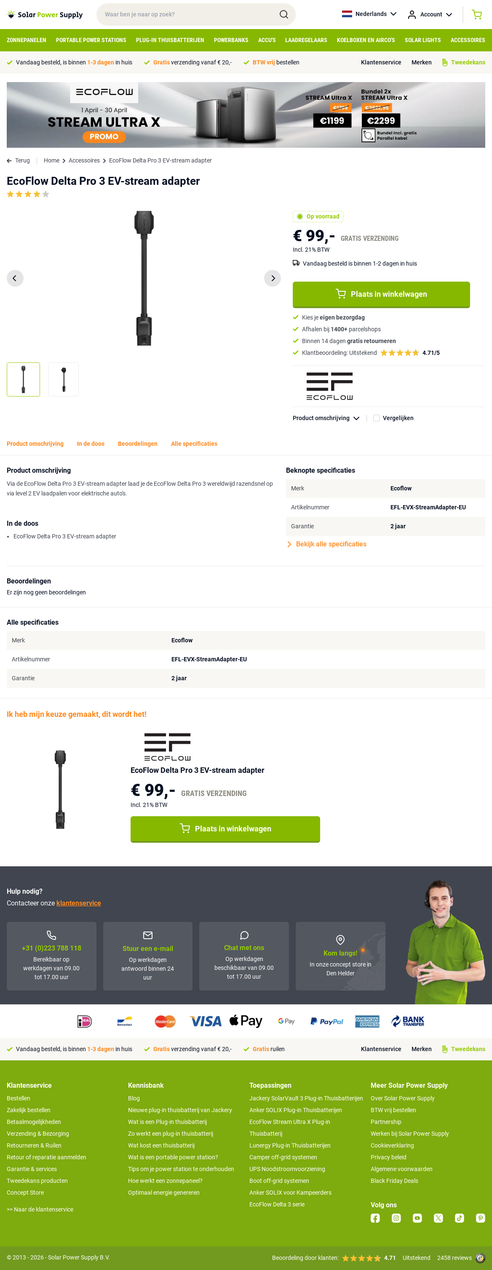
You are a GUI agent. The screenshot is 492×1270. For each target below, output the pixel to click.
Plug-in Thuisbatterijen (170, 40)
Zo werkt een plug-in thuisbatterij (170, 1133)
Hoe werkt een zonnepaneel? (165, 1180)
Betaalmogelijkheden (34, 1121)
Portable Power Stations (91, 40)
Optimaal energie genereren (164, 1192)
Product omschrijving (330, 418)
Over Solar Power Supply (403, 1098)
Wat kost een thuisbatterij (161, 1145)
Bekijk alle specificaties (327, 544)
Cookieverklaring (392, 1145)
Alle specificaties (194, 443)
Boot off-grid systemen (279, 1180)
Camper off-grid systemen (283, 1157)
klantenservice (78, 903)
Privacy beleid (388, 1157)
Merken (422, 62)
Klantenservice (381, 62)
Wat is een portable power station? (173, 1157)
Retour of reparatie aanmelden (46, 1157)
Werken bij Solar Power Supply (410, 1133)
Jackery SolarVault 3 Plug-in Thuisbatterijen (306, 1098)
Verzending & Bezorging (38, 1133)
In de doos (90, 443)
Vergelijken (398, 418)
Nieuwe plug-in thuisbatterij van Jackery (180, 1110)
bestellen (276, 62)
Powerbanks (231, 40)
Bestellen (18, 1098)
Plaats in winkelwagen (381, 294)
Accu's (267, 40)
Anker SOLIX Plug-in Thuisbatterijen (295, 1110)
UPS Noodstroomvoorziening (287, 1169)
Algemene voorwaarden (402, 1169)
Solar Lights (423, 40)
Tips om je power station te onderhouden (181, 1169)
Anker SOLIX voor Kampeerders (290, 1192)
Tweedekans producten (37, 1180)
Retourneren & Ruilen (34, 1145)
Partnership (386, 1121)
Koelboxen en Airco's (366, 40)
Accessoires (468, 40)
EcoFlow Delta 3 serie (277, 1204)
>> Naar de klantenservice (40, 1209)
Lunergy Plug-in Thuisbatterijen (290, 1145)
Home (51, 160)
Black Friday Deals (394, 1180)
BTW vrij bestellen (393, 1110)
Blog (134, 1098)
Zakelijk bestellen (29, 1110)
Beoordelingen (138, 443)
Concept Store (25, 1192)
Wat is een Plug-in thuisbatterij (167, 1121)
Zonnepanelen (26, 40)
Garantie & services (32, 1169)
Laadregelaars (306, 40)
